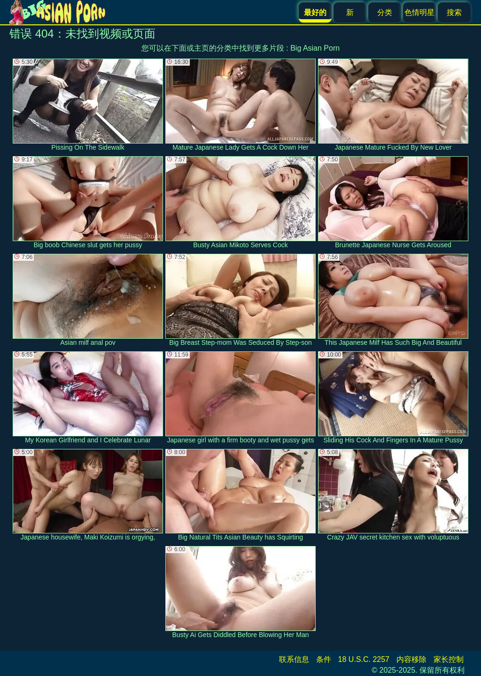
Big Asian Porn (315, 48)
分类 (384, 12)
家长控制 (449, 659)
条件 (323, 659)
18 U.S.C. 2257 (363, 659)
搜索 (454, 12)
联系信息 (294, 659)
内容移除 (411, 659)
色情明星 (419, 12)
